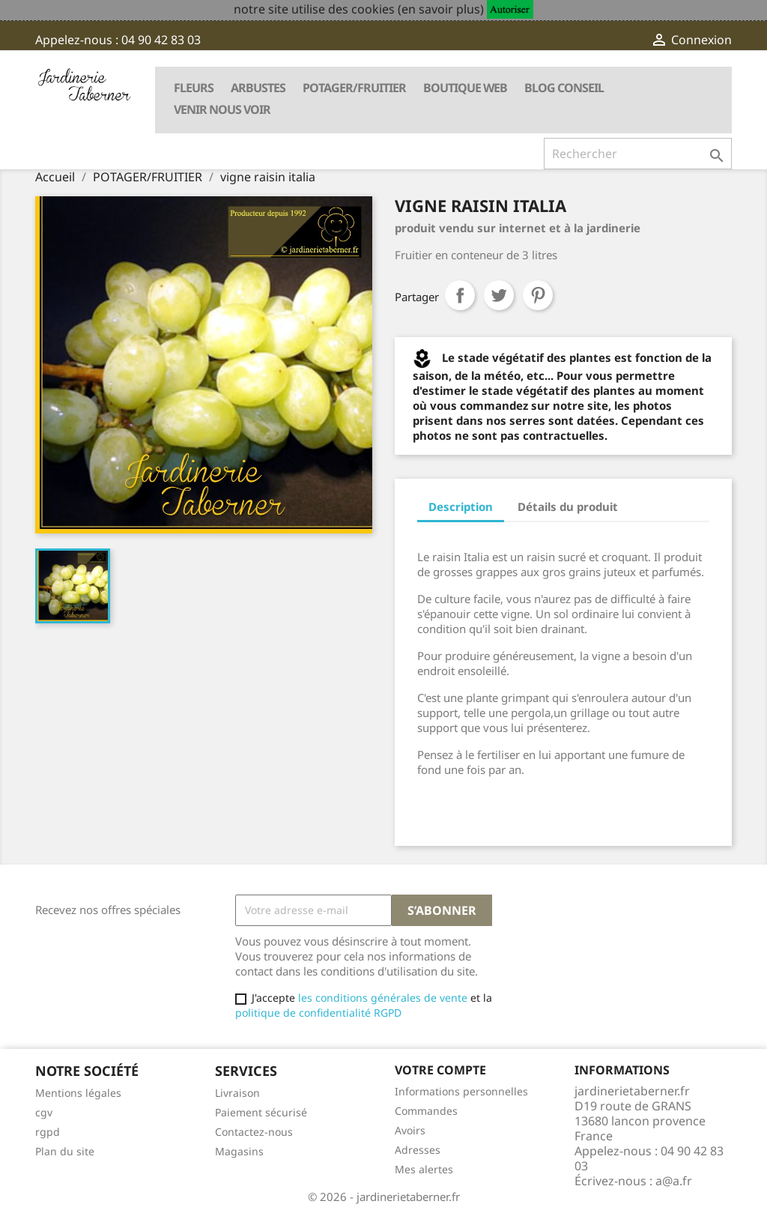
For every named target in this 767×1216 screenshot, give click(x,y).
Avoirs (410, 1130)
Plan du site (64, 1151)
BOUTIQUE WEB (465, 87)
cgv (43, 1112)
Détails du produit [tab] (568, 506)
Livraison (237, 1093)
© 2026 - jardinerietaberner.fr (384, 1196)
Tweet (499, 295)
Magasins (239, 1151)
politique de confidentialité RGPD (318, 1012)
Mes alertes (424, 1169)
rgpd (47, 1132)
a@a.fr (673, 1181)
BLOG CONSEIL (564, 87)
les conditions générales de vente (381, 997)
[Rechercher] (638, 153)
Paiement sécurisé (261, 1112)
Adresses (417, 1150)
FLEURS (193, 87)
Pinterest (538, 295)
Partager (460, 295)
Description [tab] (460, 506)
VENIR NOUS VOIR (222, 109)
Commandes (426, 1111)
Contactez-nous (254, 1132)
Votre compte (440, 1070)
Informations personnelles (461, 1091)
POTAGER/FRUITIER (354, 87)
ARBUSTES (258, 87)
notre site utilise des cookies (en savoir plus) (359, 9)
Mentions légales (78, 1093)
